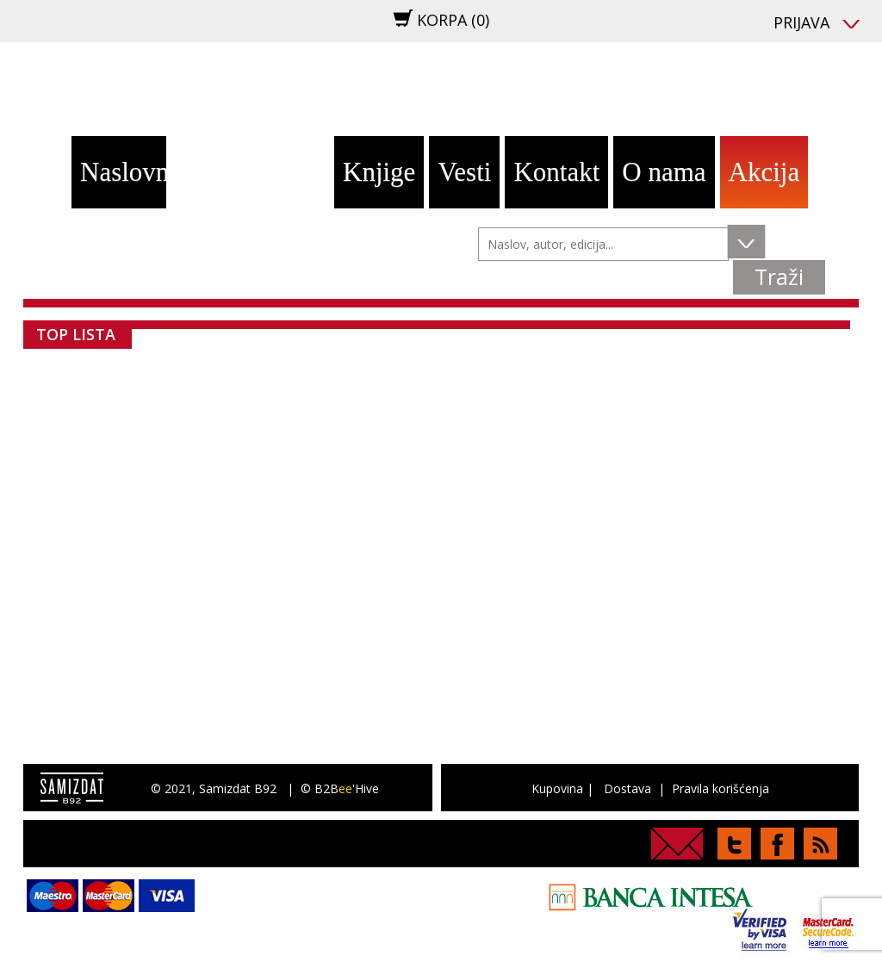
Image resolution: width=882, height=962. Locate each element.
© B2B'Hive (340, 788)
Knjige (379, 172)
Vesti (464, 172)
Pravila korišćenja (720, 788)
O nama (663, 172)
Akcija (764, 172)
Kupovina (557, 788)
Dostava (627, 788)
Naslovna (123, 172)
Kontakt (556, 172)
